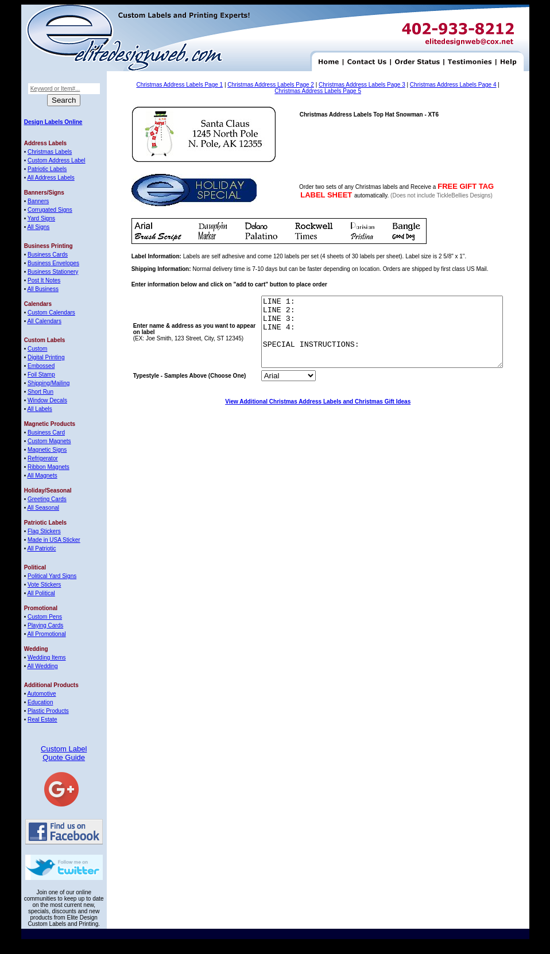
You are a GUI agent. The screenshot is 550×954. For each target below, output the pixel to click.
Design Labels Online (53, 122)
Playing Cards (45, 625)
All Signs (38, 227)
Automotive (41, 694)
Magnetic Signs (47, 450)
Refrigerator (43, 458)
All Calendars (44, 321)
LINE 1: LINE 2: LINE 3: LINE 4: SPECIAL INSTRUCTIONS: (368, 339)
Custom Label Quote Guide (64, 753)
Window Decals (47, 400)
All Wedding (42, 666)
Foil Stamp (41, 374)
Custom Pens (45, 617)
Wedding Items (47, 657)
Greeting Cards (47, 499)
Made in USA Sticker (54, 540)
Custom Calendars (51, 312)
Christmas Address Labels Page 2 (270, 85)
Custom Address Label (57, 160)
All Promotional (46, 634)
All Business (42, 289)
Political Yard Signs (52, 576)
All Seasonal (43, 508)
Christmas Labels (50, 152)
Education (40, 702)
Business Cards (48, 254)
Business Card (46, 432)
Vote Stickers (44, 584)
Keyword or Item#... (55, 89)
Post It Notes (44, 280)
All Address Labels (50, 177)
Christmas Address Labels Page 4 (453, 85)
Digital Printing (46, 357)
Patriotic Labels (47, 169)
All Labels (39, 409)
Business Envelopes (53, 263)
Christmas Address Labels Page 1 (179, 85)
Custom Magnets (49, 441)
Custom (37, 349)
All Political (41, 593)
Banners (38, 201)
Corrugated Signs (50, 210)
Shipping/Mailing (48, 383)
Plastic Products (48, 711)
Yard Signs (41, 218)
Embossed (41, 366)
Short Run (40, 392)
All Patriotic (41, 548)
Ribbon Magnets (48, 467)
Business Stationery (53, 272)
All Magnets (42, 475)
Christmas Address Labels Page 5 (317, 91)
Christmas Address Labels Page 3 (362, 85)
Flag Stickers (44, 531)
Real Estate (42, 719)
